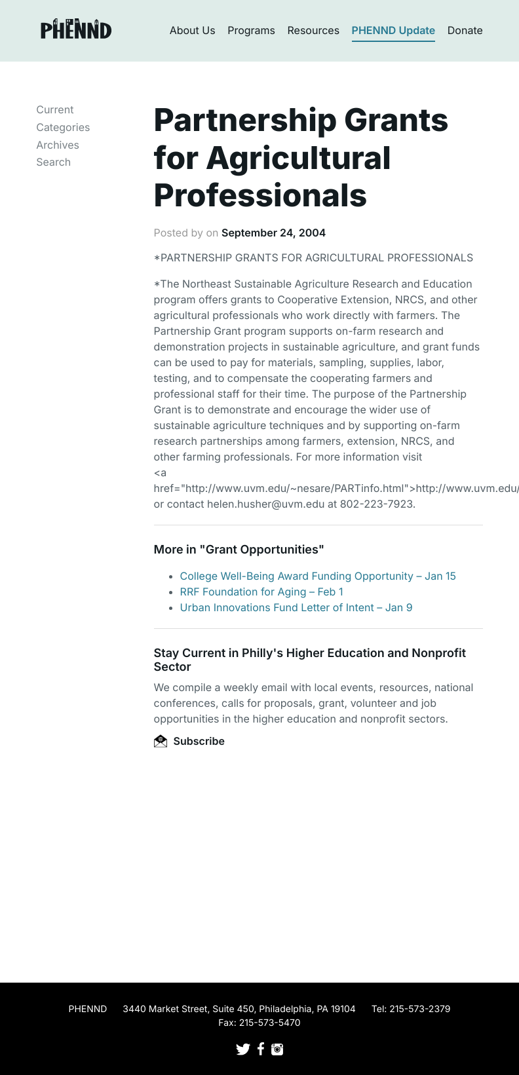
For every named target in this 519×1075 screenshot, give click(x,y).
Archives (57, 144)
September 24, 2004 (273, 232)
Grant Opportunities (262, 550)
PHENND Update (394, 30)
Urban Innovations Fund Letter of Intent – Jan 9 (296, 607)
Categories (63, 127)
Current (54, 109)
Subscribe (189, 740)
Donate (465, 30)
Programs (251, 30)
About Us (193, 30)
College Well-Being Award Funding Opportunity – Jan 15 (318, 575)
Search (53, 161)
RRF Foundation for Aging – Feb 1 (261, 591)
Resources (314, 30)
